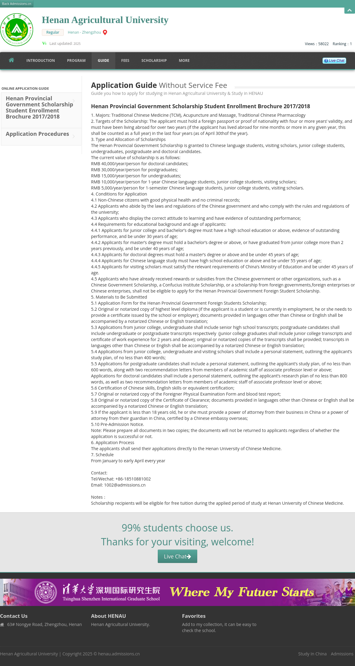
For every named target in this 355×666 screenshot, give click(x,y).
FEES (125, 60)
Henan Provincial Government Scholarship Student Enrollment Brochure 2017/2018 (42, 110)
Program (76, 60)
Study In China (312, 654)
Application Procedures (42, 136)
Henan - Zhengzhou (84, 32)
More (184, 60)
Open (349, 10)
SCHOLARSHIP (154, 60)
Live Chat (177, 556)
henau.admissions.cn (119, 654)
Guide (103, 60)
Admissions (342, 654)
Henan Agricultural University (29, 654)
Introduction (40, 60)
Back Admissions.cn (16, 4)
